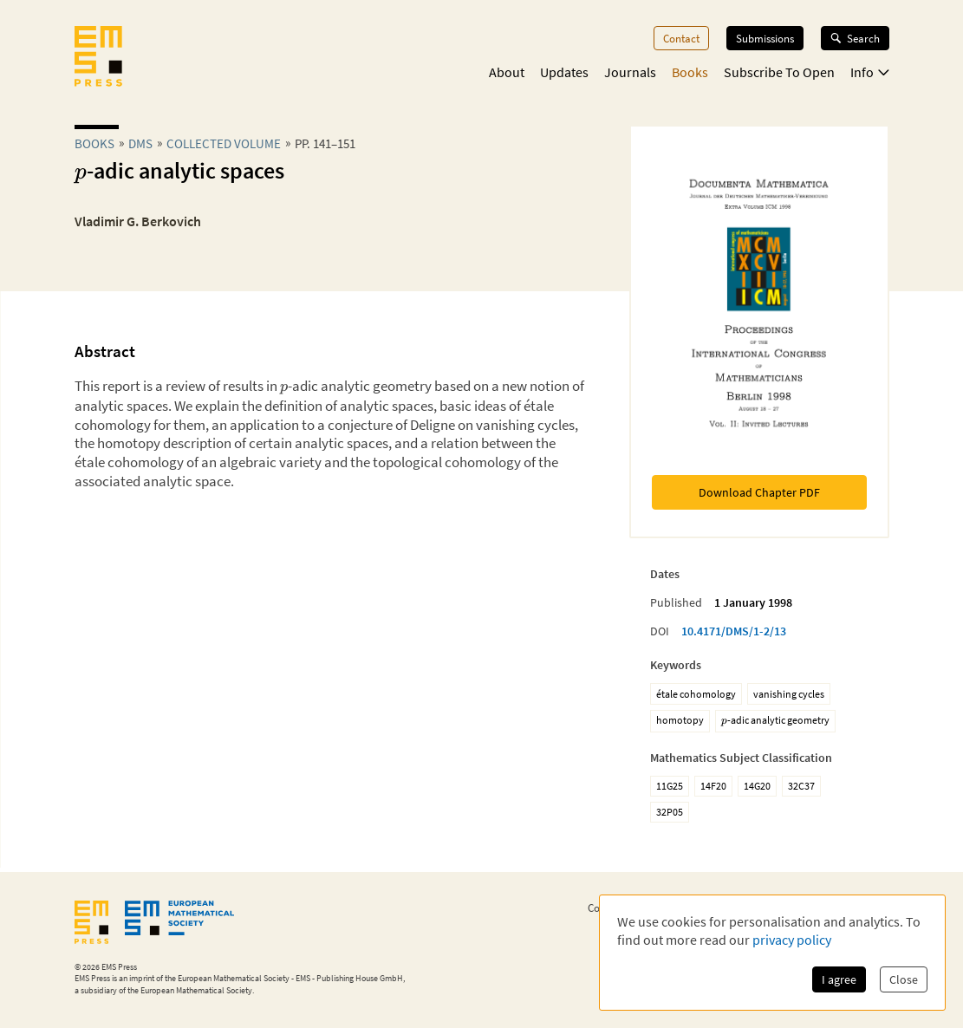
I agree (839, 979)
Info (869, 72)
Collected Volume (223, 143)
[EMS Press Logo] (98, 58)
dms (140, 143)
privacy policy (791, 939)
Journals (630, 72)
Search (855, 38)
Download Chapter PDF (759, 492)
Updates (564, 72)
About (506, 72)
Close (903, 979)
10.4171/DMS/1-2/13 (733, 631)
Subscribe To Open (779, 72)
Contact (681, 38)
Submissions (765, 38)
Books (690, 72)
